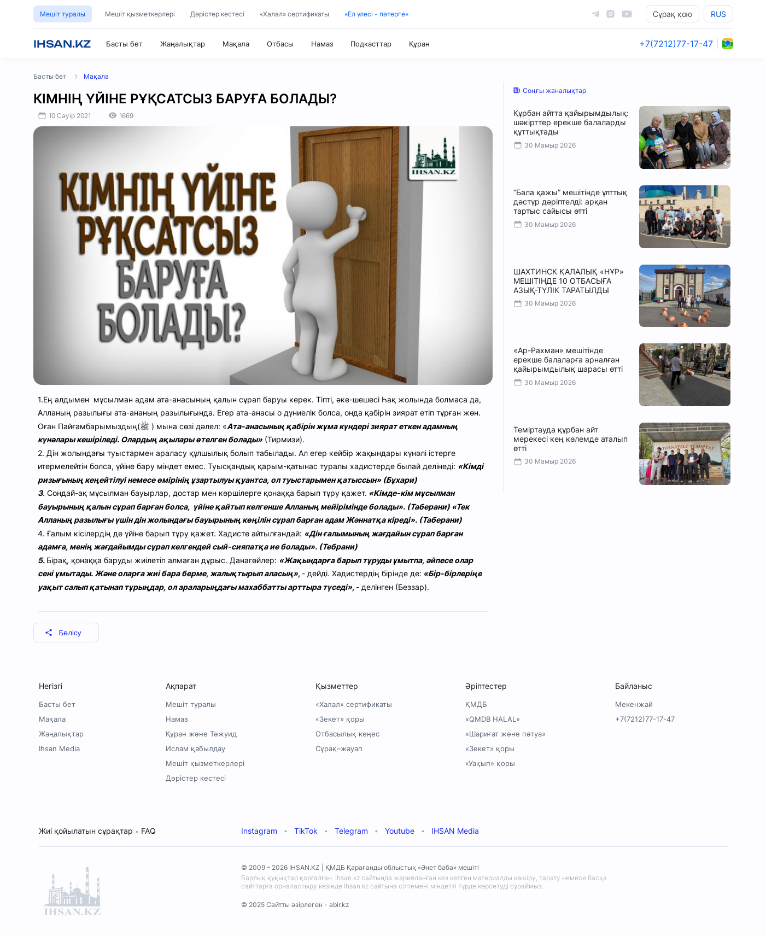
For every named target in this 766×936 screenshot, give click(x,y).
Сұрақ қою (672, 14)
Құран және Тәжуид (201, 733)
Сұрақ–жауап (338, 748)
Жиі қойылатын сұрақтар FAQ (97, 830)
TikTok (306, 830)
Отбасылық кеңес (347, 733)
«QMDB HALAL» (492, 719)
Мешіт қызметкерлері (140, 14)
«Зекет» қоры (340, 719)
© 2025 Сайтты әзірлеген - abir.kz (295, 904)
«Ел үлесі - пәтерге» (376, 14)
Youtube (399, 830)
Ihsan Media (59, 748)
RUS (718, 14)
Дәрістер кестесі (217, 14)
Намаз (322, 43)
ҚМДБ (476, 704)
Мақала (236, 43)
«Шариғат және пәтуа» (505, 733)
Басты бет (124, 43)
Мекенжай (634, 704)
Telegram (351, 830)
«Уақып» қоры (490, 763)
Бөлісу (63, 633)
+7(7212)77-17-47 (676, 43)
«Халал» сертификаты (294, 14)
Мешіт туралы (62, 14)
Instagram (259, 830)
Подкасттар (370, 43)
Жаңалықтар (182, 43)
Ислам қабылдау (195, 748)
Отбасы (280, 43)
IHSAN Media (455, 830)
